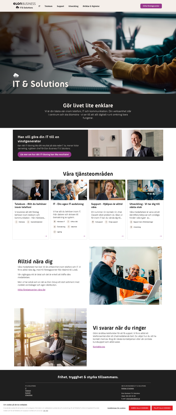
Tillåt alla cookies (162, 408)
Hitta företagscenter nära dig (31, 289)
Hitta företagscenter (151, 6)
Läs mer (45, 411)
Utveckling (73, 6)
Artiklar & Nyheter (91, 6)
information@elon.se (133, 399)
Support (60, 6)
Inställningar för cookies (117, 408)
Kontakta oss (99, 346)
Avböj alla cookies (139, 408)
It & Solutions (30, 386)
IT (39, 6)
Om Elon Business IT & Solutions (133, 386)
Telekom (48, 6)
